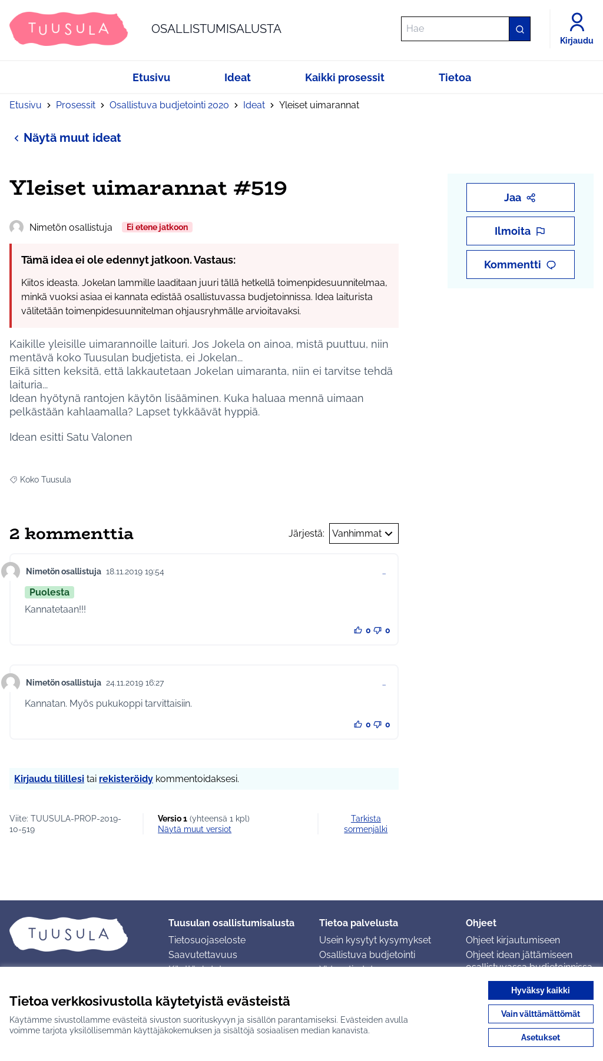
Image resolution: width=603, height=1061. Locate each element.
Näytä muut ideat (65, 137)
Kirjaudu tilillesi (49, 778)
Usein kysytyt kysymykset (375, 940)
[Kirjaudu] (577, 28)
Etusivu (25, 105)
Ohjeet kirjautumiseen (513, 940)
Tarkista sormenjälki (365, 824)
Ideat (254, 105)
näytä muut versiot (194, 829)
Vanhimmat (364, 534)
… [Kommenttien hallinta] (384, 571)
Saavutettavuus (202, 954)
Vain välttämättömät (540, 1014)
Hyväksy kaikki (540, 990)
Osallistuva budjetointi (367, 954)
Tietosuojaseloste (207, 940)
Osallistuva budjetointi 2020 (169, 105)
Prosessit (75, 105)
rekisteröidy (126, 778)
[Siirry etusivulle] (145, 29)
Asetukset (540, 1037)
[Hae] (466, 29)
